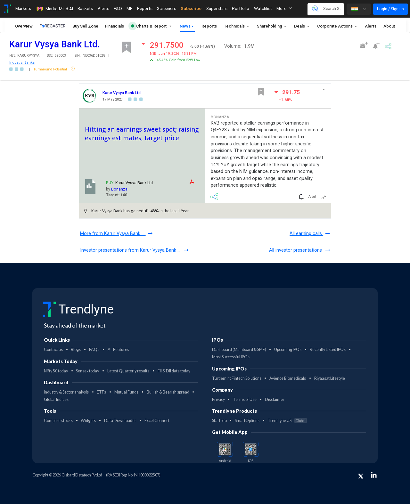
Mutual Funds (126, 392)
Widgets (88, 420)
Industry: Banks (22, 63)
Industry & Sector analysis (66, 392)
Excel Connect (156, 420)
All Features (118, 349)
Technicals (235, 26)
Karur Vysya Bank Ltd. (122, 92)
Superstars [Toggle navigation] (216, 8)
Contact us (53, 349)
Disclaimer (274, 399)
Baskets (85, 8)
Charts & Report (149, 26)
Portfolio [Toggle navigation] (240, 8)
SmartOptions (247, 420)
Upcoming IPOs (287, 349)
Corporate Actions (335, 26)
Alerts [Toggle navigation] (103, 8)
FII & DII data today (174, 371)
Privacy (218, 399)
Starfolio (219, 420)
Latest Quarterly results (128, 371)
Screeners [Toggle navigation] (166, 8)
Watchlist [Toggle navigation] (263, 8)
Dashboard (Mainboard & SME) (239, 349)
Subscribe (191, 8)
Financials (114, 26)
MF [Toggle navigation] (129, 8)
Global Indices (56, 399)
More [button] (284, 8)
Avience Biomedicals (287, 378)
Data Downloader (120, 420)
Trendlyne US (287, 420)
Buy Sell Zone (85, 26)
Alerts (370, 26)
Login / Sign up (390, 8)
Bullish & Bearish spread (168, 392)
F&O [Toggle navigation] (118, 8)
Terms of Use (245, 399)
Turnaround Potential (50, 69)
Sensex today (87, 371)
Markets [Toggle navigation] (23, 8)
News (185, 26)
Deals (300, 26)
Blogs (76, 349)
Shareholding (270, 26)
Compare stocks (58, 420)
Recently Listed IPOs (328, 349)
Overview (24, 26)
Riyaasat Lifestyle (329, 378)
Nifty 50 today (56, 371)
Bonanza (119, 189)
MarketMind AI (54, 8)
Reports (209, 26)
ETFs (101, 392)
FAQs (94, 349)
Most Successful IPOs (231, 356)
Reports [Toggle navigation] (144, 8)
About (389, 26)
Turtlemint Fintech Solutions (236, 378)
